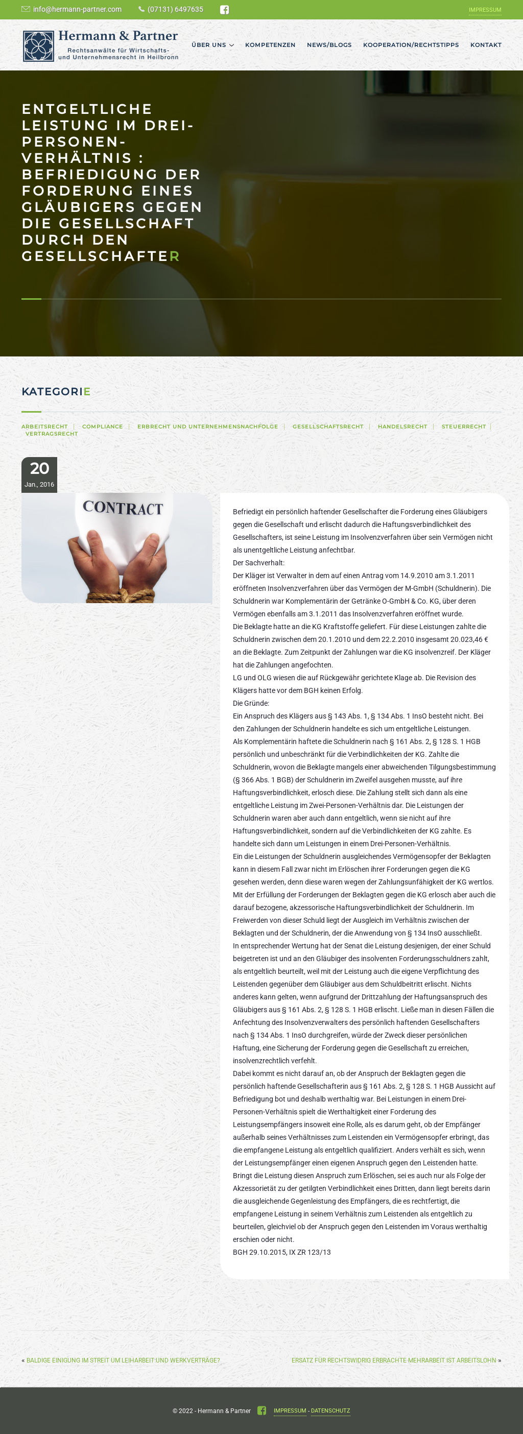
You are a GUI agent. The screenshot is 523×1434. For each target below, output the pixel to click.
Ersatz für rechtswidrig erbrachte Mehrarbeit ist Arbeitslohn (394, 1360)
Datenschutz (330, 1410)
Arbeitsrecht (44, 426)
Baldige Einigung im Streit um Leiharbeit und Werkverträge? (123, 1360)
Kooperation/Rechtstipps (411, 45)
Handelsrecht (402, 426)
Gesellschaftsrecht (328, 426)
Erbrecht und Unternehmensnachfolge (207, 426)
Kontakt (486, 45)
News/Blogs (329, 45)
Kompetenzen (270, 45)
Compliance (102, 426)
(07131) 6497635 (175, 9)
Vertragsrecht (52, 434)
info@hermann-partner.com (77, 9)
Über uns (209, 45)
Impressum (485, 10)
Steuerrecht (464, 426)
